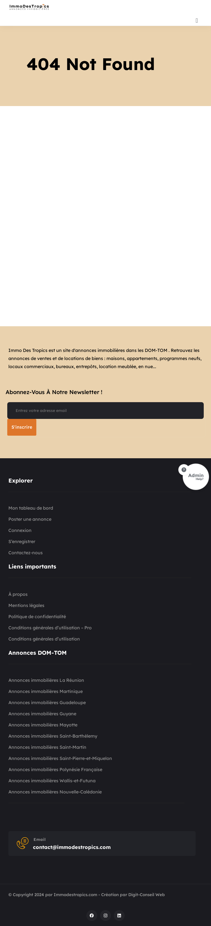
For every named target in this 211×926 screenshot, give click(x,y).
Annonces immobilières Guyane (42, 713)
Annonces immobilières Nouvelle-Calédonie (55, 792)
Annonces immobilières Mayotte (42, 725)
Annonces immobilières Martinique (45, 691)
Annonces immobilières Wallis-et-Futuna (52, 780)
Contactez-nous (25, 552)
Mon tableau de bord (30, 508)
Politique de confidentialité (37, 616)
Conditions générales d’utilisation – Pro (50, 627)
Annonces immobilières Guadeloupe (47, 702)
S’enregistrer (21, 541)
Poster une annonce (29, 519)
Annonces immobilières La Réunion (46, 680)
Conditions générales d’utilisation (44, 639)
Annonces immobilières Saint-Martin (47, 747)
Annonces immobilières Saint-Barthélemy (52, 736)
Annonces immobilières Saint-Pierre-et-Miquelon (60, 758)
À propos (18, 594)
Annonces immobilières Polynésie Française (55, 769)
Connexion (20, 530)
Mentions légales (26, 605)
